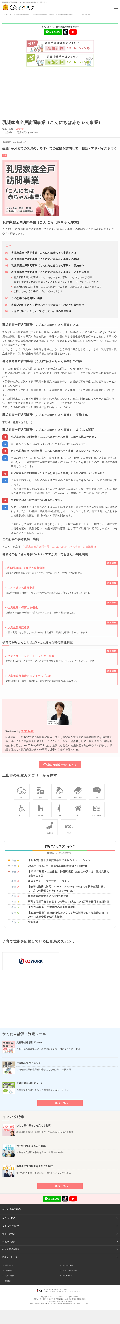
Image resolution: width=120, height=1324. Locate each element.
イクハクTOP (8, 1218)
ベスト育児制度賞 (10, 1249)
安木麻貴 (19, 129)
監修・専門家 (8, 1234)
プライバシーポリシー (69, 1270)
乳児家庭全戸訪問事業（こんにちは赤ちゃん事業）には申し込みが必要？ (54, 277)
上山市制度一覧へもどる (62, 764)
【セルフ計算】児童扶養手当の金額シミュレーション (59, 860)
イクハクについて (10, 1226)
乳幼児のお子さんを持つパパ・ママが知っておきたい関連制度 (47, 305)
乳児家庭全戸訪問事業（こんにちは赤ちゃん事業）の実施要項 (59, 546)
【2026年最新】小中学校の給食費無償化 (51, 907)
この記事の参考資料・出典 (26, 298)
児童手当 (33, 922)
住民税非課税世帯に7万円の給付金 (48, 896)
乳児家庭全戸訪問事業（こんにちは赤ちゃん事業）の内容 (45, 259)
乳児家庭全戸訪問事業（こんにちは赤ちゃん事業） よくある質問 (50, 272)
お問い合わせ (9, 1265)
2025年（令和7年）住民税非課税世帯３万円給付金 (57, 866)
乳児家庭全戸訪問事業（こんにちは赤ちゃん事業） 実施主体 (47, 265)
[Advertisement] (60, 92)
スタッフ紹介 (9, 1276)
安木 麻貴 (27, 731)
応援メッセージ (9, 1257)
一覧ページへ (60, 1103)
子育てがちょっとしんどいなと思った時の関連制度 (41, 311)
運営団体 (8, 1281)
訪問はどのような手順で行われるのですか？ (38, 291)
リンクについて (67, 1276)
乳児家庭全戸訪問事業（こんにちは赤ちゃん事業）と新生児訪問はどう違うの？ (58, 286)
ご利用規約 (8, 1270)
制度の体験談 (8, 1241)
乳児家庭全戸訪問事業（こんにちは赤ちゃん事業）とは (43, 252)
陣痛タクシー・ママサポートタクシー (50, 881)
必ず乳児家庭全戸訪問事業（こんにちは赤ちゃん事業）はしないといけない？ (56, 282)
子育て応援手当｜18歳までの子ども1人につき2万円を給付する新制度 (68, 901)
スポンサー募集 (67, 1265)
